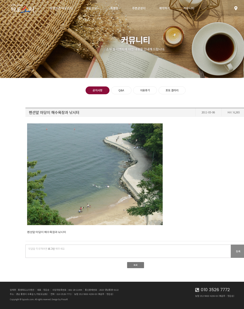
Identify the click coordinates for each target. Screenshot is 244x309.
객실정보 (91, 8)
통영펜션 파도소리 (61, 8)
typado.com (28, 299)
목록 (136, 265)
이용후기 (145, 90)
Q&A (121, 90)
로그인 (51, 248)
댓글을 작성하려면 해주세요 (46, 248)
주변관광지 (139, 8)
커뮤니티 (189, 8)
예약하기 (164, 8)
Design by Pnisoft (60, 299)
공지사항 (97, 90)
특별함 (114, 8)
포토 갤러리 (172, 90)
